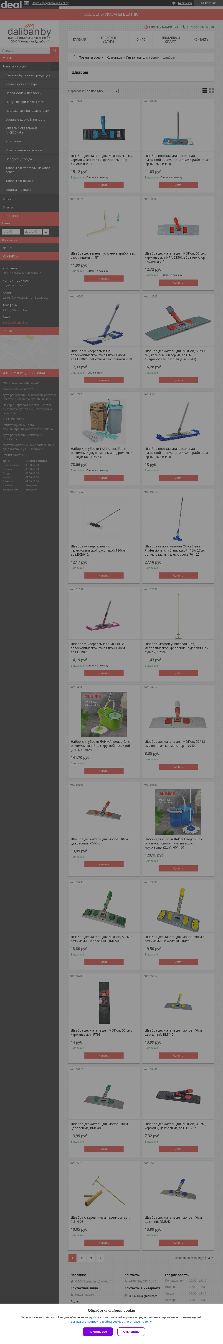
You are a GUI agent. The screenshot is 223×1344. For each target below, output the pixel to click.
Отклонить (131, 1331)
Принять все (98, 1331)
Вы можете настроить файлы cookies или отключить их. (110, 1321)
